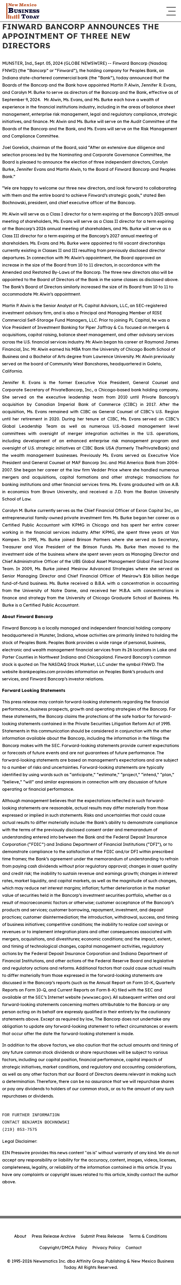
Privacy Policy (106, 1247)
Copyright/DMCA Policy (63, 1247)
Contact (134, 1247)
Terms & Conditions (148, 1236)
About (20, 1236)
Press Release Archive (54, 1236)
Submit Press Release (102, 1236)
